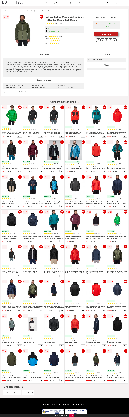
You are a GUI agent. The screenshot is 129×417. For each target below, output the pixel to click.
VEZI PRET (106, 34)
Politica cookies (80, 405)
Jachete (45, 3)
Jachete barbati (75, 3)
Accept (72, 415)
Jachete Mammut (27, 11)
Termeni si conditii (49, 405)
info (19, 136)
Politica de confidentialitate (65, 405)
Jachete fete (106, 3)
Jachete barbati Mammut (41, 11)
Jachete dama (59, 3)
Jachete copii (91, 3)
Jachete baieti (121, 3)
